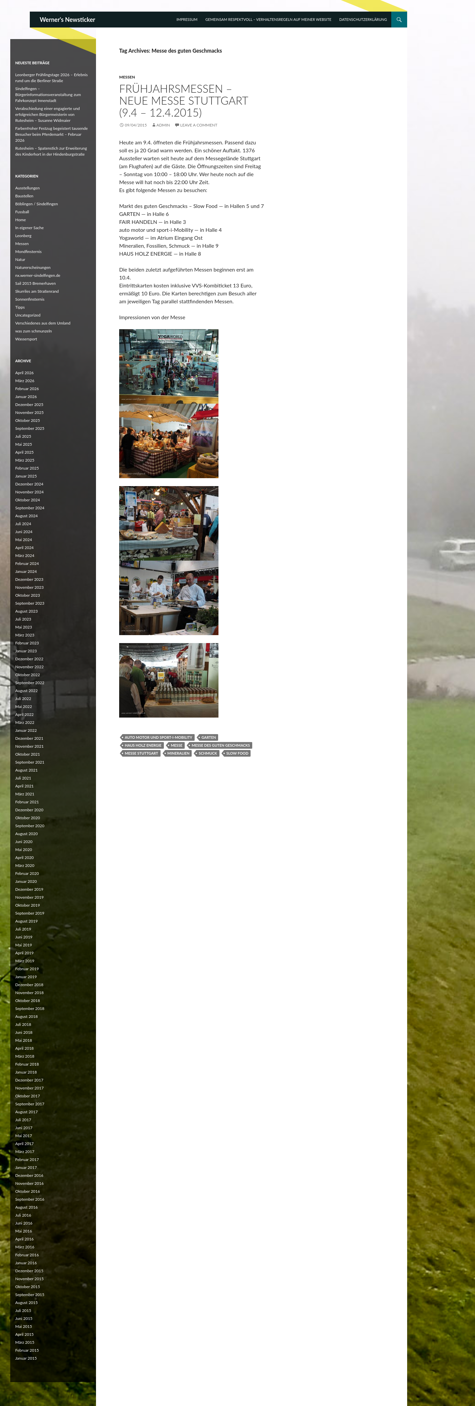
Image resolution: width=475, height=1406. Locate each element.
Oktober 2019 (27, 905)
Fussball (22, 211)
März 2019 (24, 960)
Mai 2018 (23, 1040)
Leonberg (23, 235)
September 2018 (29, 1008)
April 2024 (24, 547)
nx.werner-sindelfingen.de (37, 275)
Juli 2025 (23, 436)
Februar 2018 (27, 1064)
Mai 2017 (23, 1135)
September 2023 (29, 603)
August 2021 (26, 770)
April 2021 (24, 785)
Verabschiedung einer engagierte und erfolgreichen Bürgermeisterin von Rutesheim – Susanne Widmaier (47, 114)
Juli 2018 (23, 1024)
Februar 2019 (27, 968)
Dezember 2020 (29, 809)
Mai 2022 (23, 706)
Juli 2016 (23, 1215)
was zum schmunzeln (33, 330)
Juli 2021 (23, 778)
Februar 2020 (27, 873)
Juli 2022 (23, 698)
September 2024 (29, 507)
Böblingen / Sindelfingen (36, 203)
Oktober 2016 (27, 1191)
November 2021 (29, 746)
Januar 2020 (26, 881)
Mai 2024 (23, 539)
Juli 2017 (23, 1119)
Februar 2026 (27, 388)
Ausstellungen (27, 187)
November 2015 (29, 1278)
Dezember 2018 (29, 984)
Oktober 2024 (27, 499)
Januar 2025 (26, 476)
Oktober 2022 (27, 674)
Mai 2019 (23, 944)
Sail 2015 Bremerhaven (35, 283)
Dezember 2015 (29, 1270)
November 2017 (29, 1087)
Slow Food (237, 753)
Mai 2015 (23, 1326)
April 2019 (24, 952)
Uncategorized (27, 315)
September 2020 (29, 825)
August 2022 (26, 690)
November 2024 (29, 491)
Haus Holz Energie (143, 745)
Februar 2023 (27, 642)
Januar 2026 (26, 396)
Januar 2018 (26, 1072)
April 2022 (24, 714)
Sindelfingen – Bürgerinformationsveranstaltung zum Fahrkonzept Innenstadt (48, 94)
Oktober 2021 (27, 754)
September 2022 (29, 682)
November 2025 (29, 412)
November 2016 (29, 1183)
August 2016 (26, 1207)
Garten (209, 737)
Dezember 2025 (29, 404)
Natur (20, 259)
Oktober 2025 (27, 420)
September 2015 (29, 1294)
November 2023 (29, 587)
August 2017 (26, 1111)
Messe (176, 745)
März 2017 (24, 1151)
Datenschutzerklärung (363, 19)
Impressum (186, 19)
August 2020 (26, 833)
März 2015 (24, 1342)
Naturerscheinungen (33, 267)
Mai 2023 (23, 627)
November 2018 (29, 992)
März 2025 (24, 460)
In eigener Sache (29, 227)
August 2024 (26, 515)
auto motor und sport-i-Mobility (158, 737)
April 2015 (24, 1334)
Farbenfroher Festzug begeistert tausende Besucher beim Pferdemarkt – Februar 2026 (51, 134)
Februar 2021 (27, 801)
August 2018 (26, 1016)
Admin (163, 125)
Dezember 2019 (29, 889)
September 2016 (29, 1199)
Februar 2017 (27, 1159)
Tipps (20, 307)
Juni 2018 (23, 1032)
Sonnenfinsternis (29, 299)
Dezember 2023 (29, 579)
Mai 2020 (23, 849)
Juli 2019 (23, 929)
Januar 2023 (26, 650)
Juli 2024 (23, 523)
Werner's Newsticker (67, 19)
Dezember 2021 (29, 738)
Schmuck (208, 753)
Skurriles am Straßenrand (37, 291)
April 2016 (24, 1238)
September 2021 (29, 762)
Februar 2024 (27, 563)
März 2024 (24, 555)
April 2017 (24, 1143)
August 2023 (26, 611)
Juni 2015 (23, 1318)
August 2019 (26, 921)
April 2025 (24, 452)
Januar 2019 (26, 976)
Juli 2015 (23, 1310)
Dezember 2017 (29, 1080)
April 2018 (24, 1048)
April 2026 (24, 372)
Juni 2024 (23, 531)
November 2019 (29, 897)
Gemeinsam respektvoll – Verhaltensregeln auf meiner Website (268, 19)
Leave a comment (198, 125)
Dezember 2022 (29, 658)
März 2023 (24, 634)
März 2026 (24, 380)
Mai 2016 (23, 1231)
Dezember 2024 (29, 483)
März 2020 (24, 865)
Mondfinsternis (28, 251)
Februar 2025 (27, 468)
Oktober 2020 (27, 817)
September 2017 (29, 1103)
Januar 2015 (26, 1358)
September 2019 (29, 913)
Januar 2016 (26, 1262)
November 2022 (29, 666)
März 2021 (24, 793)
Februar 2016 (27, 1254)
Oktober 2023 (27, 595)
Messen (127, 77)
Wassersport (26, 338)
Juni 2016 (23, 1223)
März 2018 (24, 1056)
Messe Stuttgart (141, 753)
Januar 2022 (26, 730)
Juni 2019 (23, 936)
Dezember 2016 (29, 1175)
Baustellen (24, 195)
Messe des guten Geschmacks (221, 745)
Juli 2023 (23, 619)
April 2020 (24, 857)
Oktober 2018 (27, 1000)
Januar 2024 (26, 571)
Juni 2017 (23, 1127)
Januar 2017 (26, 1167)
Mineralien (178, 753)
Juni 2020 (23, 841)
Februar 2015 (27, 1350)
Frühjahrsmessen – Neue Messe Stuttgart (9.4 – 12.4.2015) (183, 100)
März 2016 (24, 1246)
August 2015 (26, 1302)
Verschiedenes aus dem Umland (43, 323)
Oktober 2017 (27, 1095)
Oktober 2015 (27, 1286)
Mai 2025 (23, 444)
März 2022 (24, 722)
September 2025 (29, 428)
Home (20, 219)
